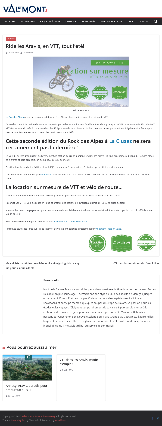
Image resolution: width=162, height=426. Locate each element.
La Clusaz (120, 140)
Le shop (143, 21)
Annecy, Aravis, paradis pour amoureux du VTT (26, 387)
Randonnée (89, 21)
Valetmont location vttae (108, 228)
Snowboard (28, 21)
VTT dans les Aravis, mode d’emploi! (136, 263)
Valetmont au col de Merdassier (71, 221)
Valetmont (46, 174)
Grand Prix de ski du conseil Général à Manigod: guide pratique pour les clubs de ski (41, 266)
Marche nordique (111, 21)
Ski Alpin (10, 21)
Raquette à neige (50, 21)
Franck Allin (28, 52)
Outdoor (71, 21)
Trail (130, 21)
